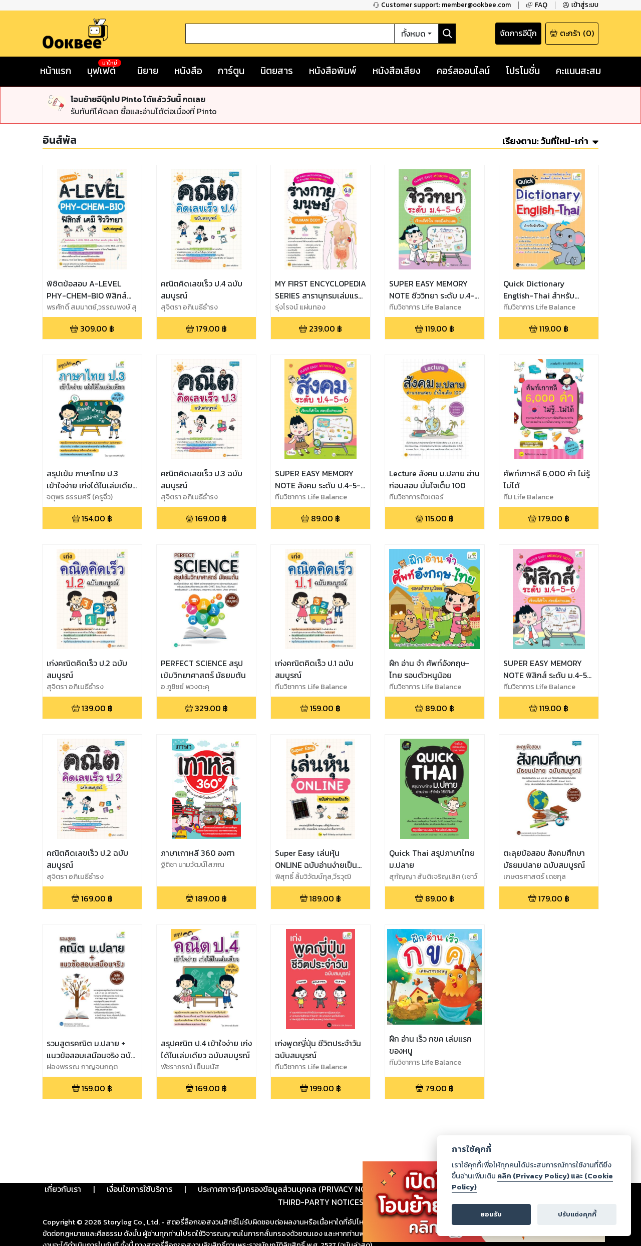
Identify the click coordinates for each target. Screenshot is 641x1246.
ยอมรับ (491, 1214)
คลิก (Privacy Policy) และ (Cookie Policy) (532, 1181)
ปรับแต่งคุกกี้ (577, 1214)
